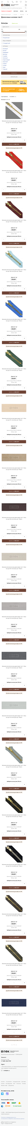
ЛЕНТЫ (21, 11)
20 (9, 99)
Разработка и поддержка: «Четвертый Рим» (10, 1122)
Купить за (14, 144)
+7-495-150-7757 (6, 1061)
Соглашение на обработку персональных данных (12, 1118)
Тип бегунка (6, 35)
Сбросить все (15, 23)
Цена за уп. (5, 26)
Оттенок (5, 46)
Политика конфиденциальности (8, 1117)
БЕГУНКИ (16, 11)
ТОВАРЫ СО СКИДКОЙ (6, 11)
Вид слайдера (6, 40)
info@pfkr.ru (7, 1070)
